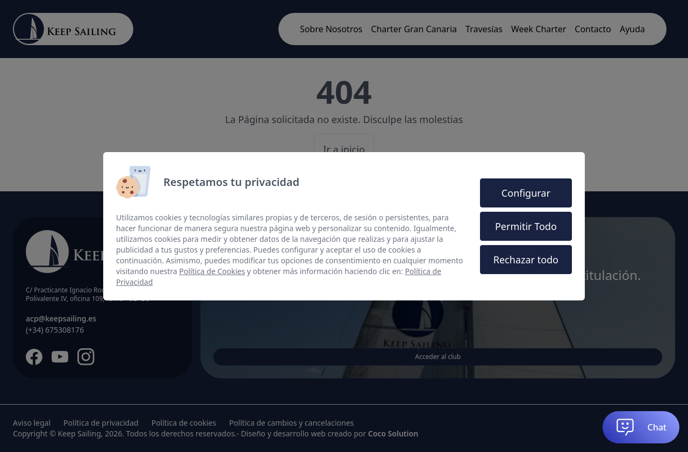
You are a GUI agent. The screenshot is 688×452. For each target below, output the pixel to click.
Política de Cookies (212, 271)
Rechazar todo (525, 259)
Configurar (525, 192)
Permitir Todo (526, 226)
